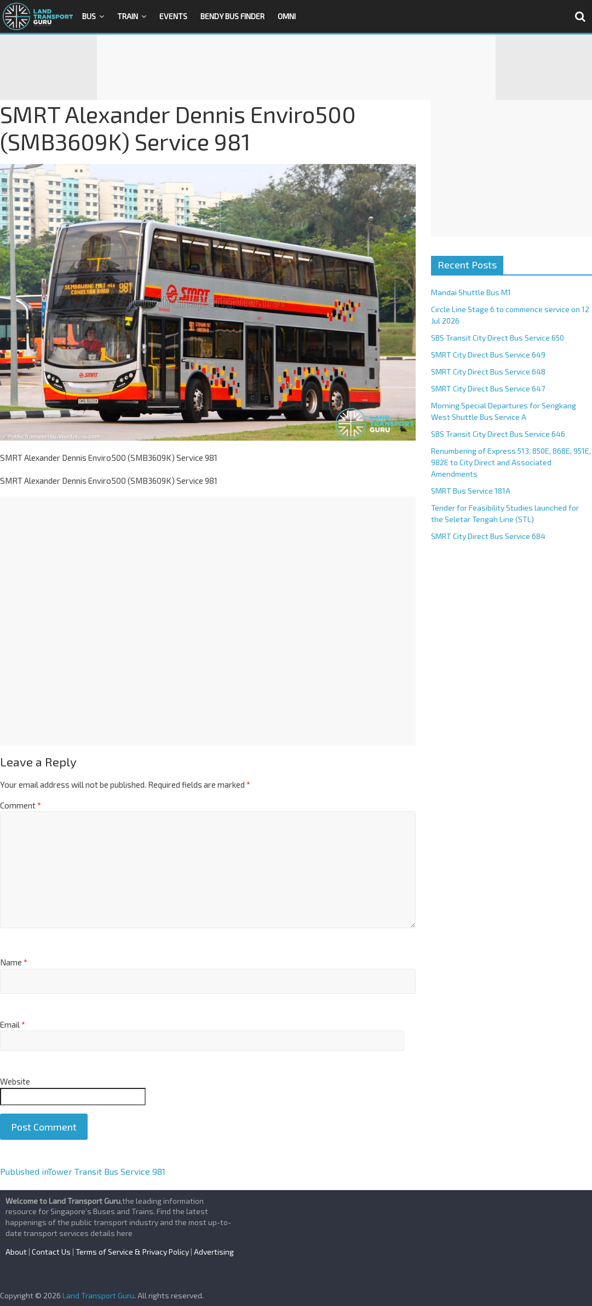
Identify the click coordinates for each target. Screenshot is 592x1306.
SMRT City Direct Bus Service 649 (488, 354)
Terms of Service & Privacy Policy (132, 1251)
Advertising (214, 1251)
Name (13, 962)
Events (173, 16)
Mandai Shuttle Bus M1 (471, 292)
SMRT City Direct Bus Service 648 (488, 371)
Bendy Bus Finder (232, 16)
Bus (89, 16)
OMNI (287, 16)
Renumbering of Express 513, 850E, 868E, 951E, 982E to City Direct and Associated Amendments (511, 462)
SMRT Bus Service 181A (470, 490)
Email (12, 1024)
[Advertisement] (296, 67)
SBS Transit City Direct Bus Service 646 (498, 433)
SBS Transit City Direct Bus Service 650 (497, 337)
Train (127, 16)
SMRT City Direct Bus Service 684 (488, 536)
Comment (20, 805)
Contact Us (51, 1251)
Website (15, 1081)
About (16, 1251)
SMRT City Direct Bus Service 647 (488, 388)
